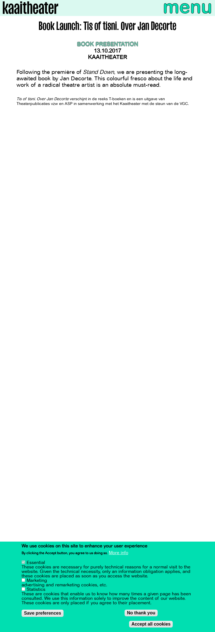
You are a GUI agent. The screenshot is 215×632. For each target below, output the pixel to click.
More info (118, 553)
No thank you (141, 612)
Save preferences (42, 613)
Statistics (36, 589)
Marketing (37, 580)
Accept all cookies (150, 624)
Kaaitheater (107, 57)
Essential (36, 562)
